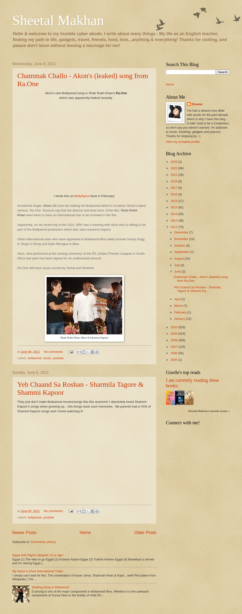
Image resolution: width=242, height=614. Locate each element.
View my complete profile (183, 141)
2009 (174, 333)
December (181, 232)
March (178, 305)
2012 (174, 220)
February (180, 312)
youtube (58, 358)
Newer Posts (24, 532)
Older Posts (145, 532)
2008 (174, 340)
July (177, 265)
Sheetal (197, 104)
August (179, 258)
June (178, 271)
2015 (174, 201)
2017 (174, 187)
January (180, 318)
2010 (174, 327)
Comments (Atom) (43, 542)
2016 (174, 194)
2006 (174, 353)
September (182, 252)
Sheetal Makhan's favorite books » (209, 411)
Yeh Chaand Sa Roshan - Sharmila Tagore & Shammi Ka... (197, 289)
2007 (174, 347)
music (47, 358)
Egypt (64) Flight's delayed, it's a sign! (37, 555)
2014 (174, 207)
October (180, 245)
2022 (174, 168)
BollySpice (81, 196)
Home (85, 532)
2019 (174, 181)
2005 (174, 360)
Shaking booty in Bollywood (50, 587)
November (181, 239)
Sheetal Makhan (58, 20)
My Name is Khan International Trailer (37, 571)
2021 (174, 175)
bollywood (34, 358)
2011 (174, 227)
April (177, 299)
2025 (174, 162)
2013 (174, 214)
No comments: (54, 351)
